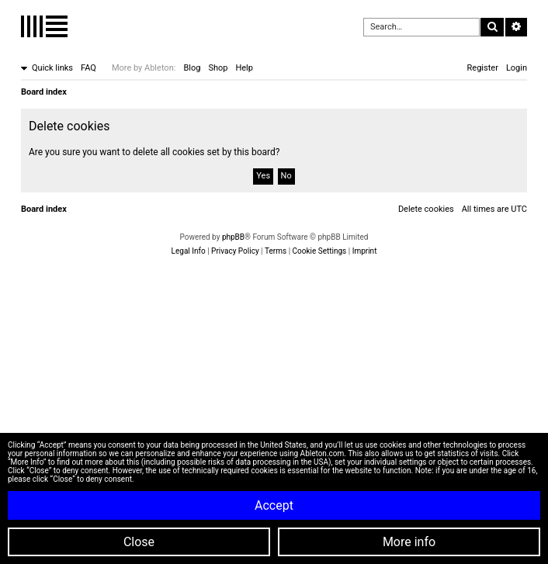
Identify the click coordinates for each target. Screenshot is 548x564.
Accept (274, 505)
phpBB (233, 237)
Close (138, 542)
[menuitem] (88, 68)
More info (409, 542)
